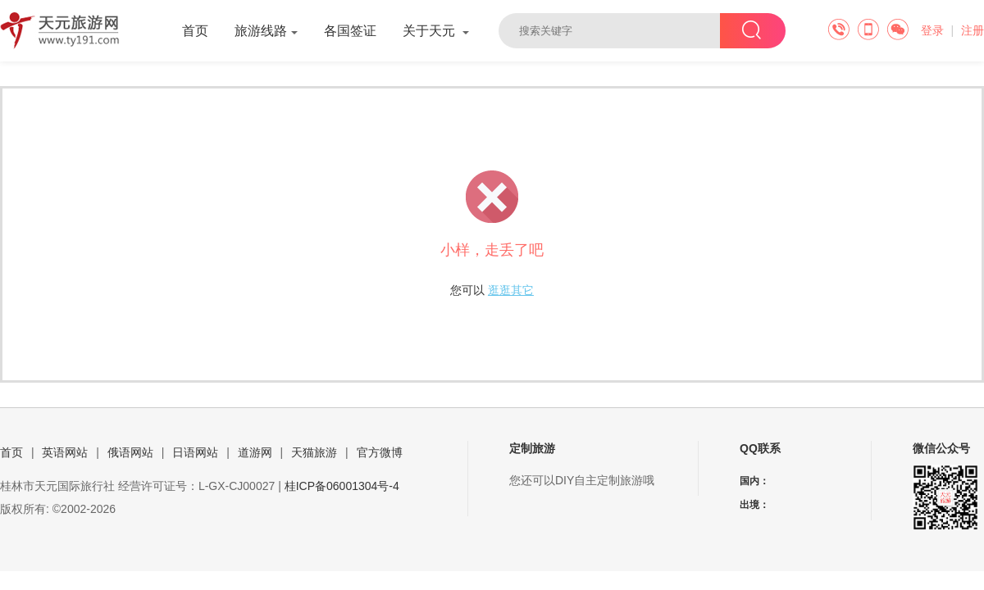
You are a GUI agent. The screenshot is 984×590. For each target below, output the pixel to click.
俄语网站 (130, 452)
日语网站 (195, 452)
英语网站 (65, 452)
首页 (195, 31)
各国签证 (350, 31)
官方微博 (380, 452)
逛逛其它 (511, 290)
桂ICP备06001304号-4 (342, 485)
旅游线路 (266, 31)
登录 (932, 30)
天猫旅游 (314, 452)
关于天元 (436, 31)
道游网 (255, 452)
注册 (972, 30)
